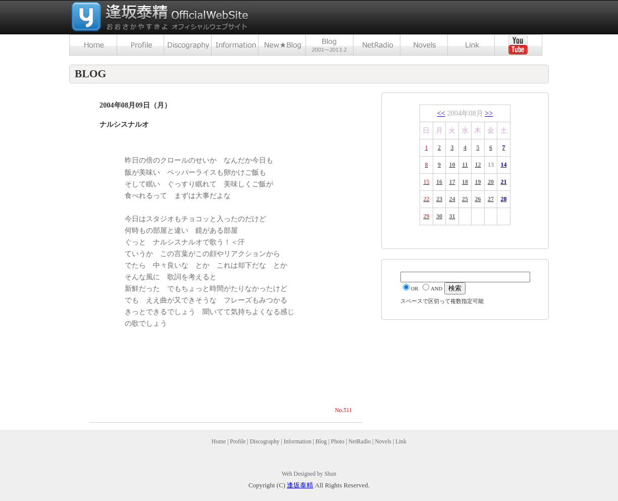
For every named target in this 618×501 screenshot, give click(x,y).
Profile (237, 441)
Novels (383, 441)
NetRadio (359, 441)
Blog (321, 441)
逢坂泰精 (300, 485)
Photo (337, 441)
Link (400, 441)
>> (489, 113)
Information (298, 441)
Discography (265, 441)
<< (441, 113)
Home (219, 441)
